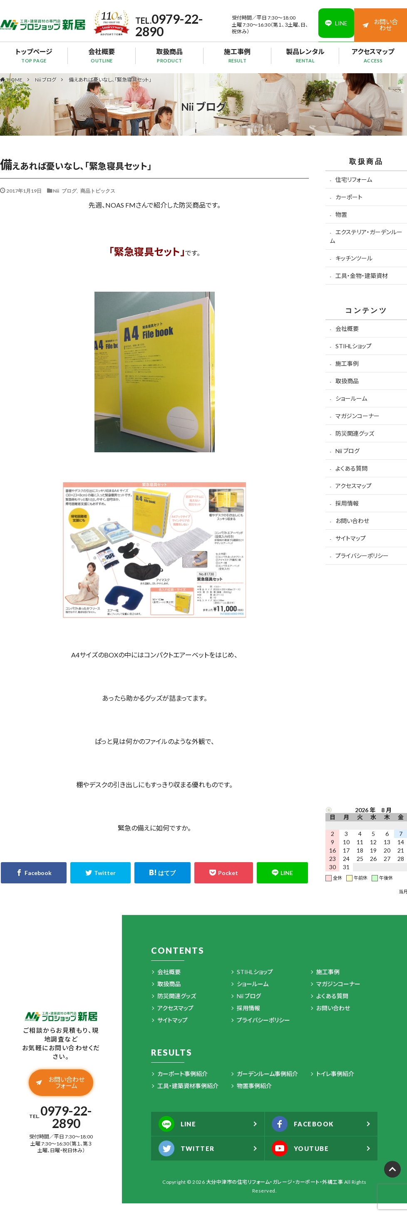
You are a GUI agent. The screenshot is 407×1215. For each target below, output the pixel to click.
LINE (179, 1124)
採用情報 (347, 503)
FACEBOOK (305, 1124)
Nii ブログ (45, 80)
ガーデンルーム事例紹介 (267, 1073)
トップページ (34, 55)
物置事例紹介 (254, 1085)
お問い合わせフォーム (60, 1084)
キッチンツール (353, 258)
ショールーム (351, 398)
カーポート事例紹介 (182, 1073)
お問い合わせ (380, 25)
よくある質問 (351, 468)
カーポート (348, 197)
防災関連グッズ (354, 433)
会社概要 (101, 55)
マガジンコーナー (357, 415)
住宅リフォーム (353, 179)
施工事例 (237, 55)
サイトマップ (350, 538)
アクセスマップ (373, 55)
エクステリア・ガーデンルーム (366, 236)
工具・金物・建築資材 (361, 275)
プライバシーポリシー (362, 555)
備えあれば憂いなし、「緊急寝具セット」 (110, 80)
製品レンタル (305, 55)
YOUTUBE (303, 1148)
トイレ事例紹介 (335, 1073)
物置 (341, 214)
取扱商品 (169, 55)
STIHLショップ (353, 346)
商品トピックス (97, 190)
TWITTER (188, 1148)
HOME (14, 79)
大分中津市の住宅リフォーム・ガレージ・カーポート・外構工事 (274, 1182)
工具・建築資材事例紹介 (187, 1085)
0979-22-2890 (168, 25)
